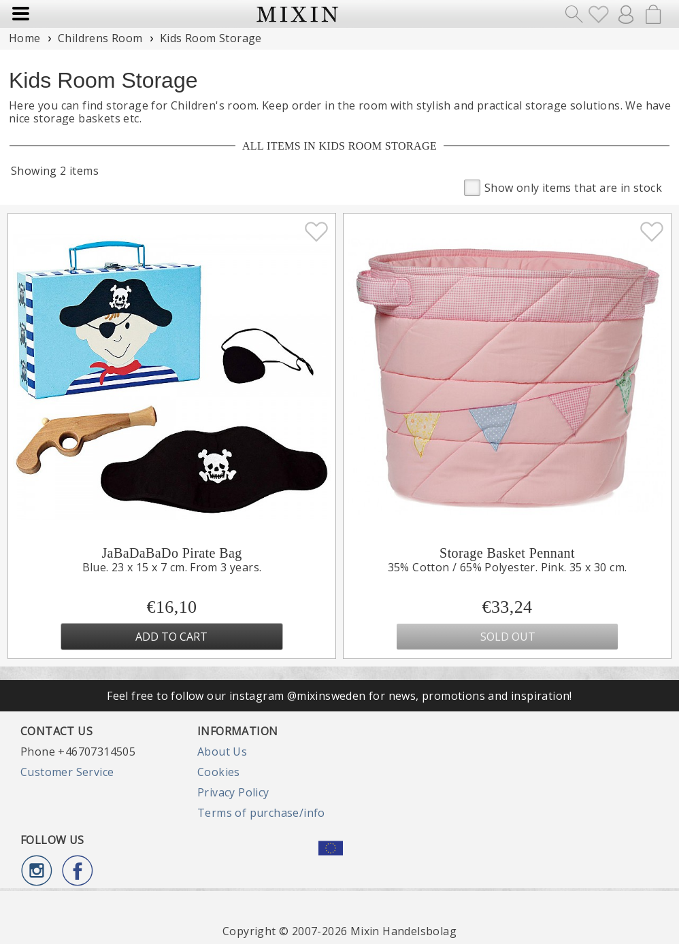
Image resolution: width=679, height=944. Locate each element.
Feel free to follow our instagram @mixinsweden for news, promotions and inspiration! (339, 695)
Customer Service (67, 771)
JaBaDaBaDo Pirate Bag (171, 552)
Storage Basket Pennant (507, 552)
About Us (222, 751)
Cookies (218, 771)
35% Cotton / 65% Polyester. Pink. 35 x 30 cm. (507, 567)
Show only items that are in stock (563, 187)
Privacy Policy (233, 792)
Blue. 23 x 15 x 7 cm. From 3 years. (172, 567)
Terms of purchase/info (261, 812)
